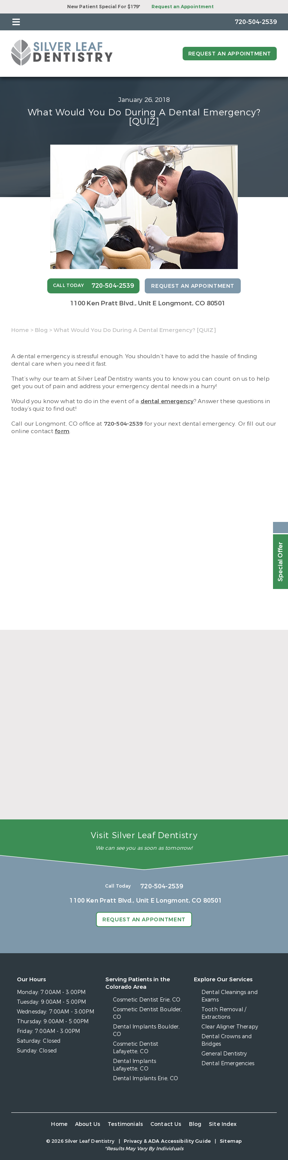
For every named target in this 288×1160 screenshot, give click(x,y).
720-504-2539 (123, 424)
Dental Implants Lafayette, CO (134, 1065)
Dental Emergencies (228, 1063)
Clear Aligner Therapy (229, 1026)
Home (20, 330)
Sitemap (231, 1141)
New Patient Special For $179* (103, 7)
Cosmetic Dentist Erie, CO (147, 999)
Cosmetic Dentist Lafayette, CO (135, 1047)
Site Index (223, 1124)
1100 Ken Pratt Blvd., (147, 303)
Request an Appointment (183, 7)
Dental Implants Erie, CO (145, 1078)
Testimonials (125, 1124)
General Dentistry (224, 1053)
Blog (41, 330)
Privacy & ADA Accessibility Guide (167, 1141)
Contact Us (166, 1124)
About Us (87, 1124)
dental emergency (167, 401)
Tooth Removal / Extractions (223, 1013)
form (62, 431)
